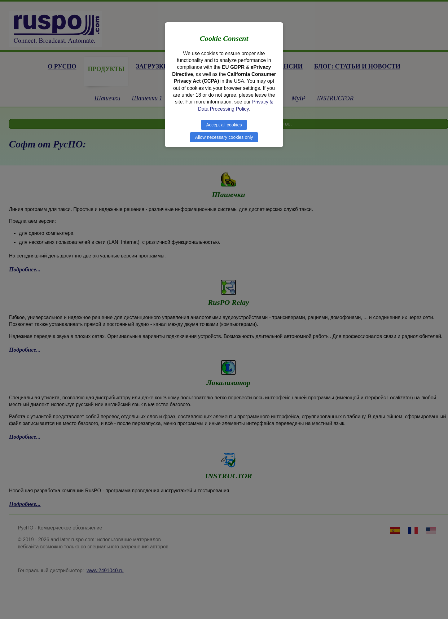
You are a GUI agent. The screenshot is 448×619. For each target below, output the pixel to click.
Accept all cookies (224, 124)
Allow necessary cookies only (224, 137)
